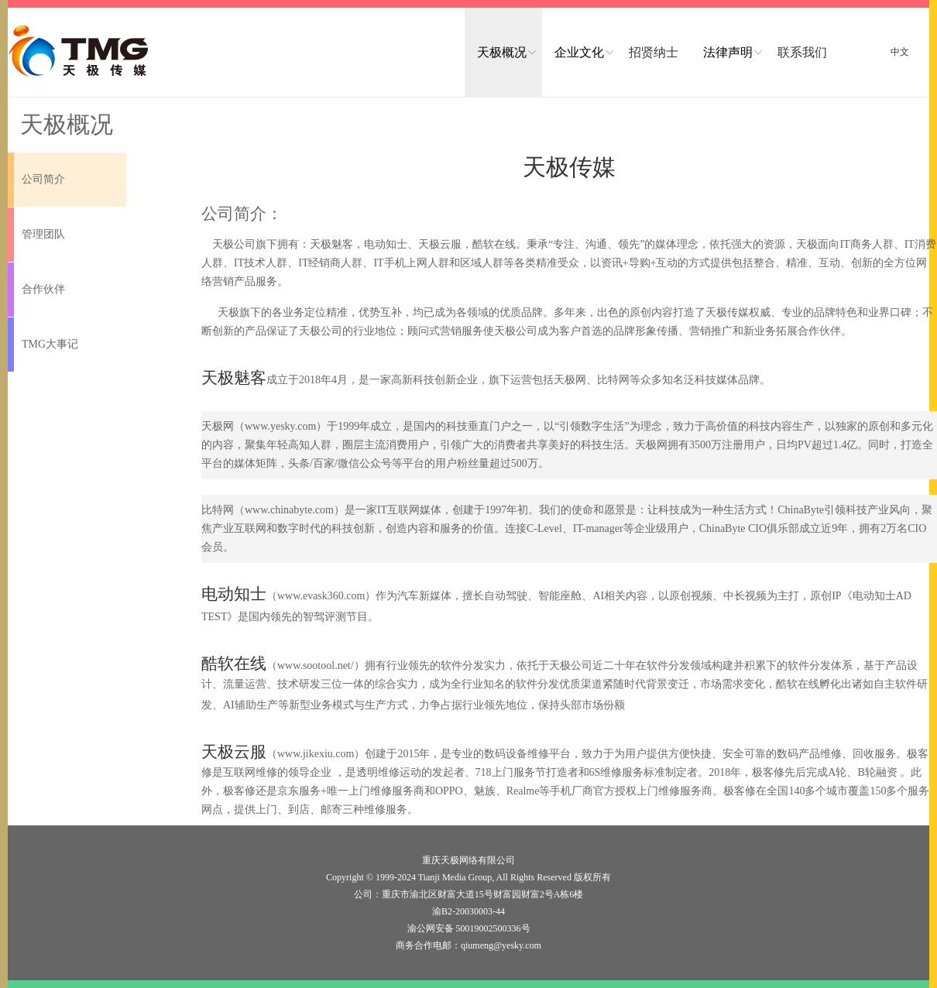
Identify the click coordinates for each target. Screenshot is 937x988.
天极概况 (502, 52)
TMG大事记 (50, 344)
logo (79, 51)
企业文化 (579, 52)
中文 (900, 51)
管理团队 (43, 234)
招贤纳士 (653, 52)
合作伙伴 (43, 289)
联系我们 (802, 52)
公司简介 (43, 179)
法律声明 (728, 52)
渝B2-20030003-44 (468, 911)
